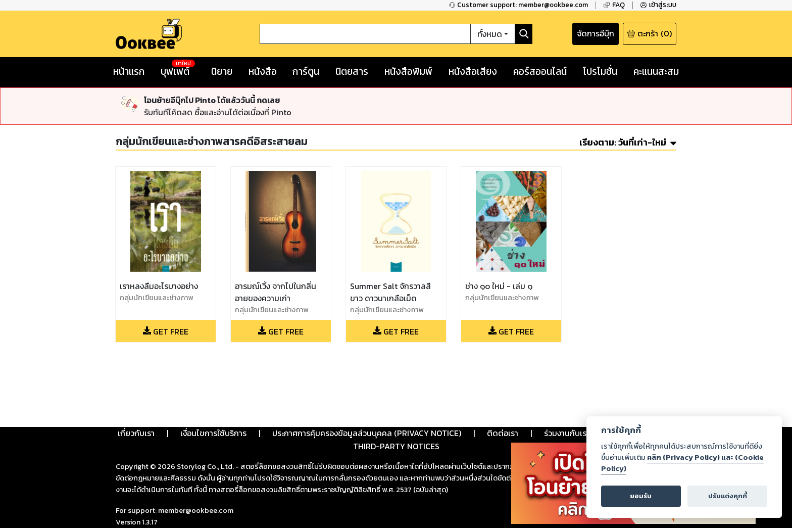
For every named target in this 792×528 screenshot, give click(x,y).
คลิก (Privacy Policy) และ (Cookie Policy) (682, 463)
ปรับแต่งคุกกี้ (727, 496)
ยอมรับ (641, 496)
